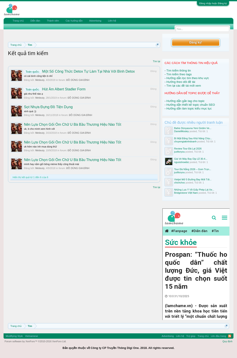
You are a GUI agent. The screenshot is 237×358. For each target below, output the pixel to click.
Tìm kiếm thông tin (178, 70)
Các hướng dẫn (74, 20)
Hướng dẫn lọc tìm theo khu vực (188, 78)
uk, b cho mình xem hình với (39, 128)
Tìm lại (156, 61)
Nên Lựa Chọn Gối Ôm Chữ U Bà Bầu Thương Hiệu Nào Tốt (72, 124)
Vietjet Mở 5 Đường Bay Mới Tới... (192, 179)
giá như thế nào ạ (33, 93)
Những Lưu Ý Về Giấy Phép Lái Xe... (194, 189)
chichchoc (179, 182)
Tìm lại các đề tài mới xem (183, 85)
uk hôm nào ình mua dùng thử (40, 146)
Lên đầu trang (218, 336)
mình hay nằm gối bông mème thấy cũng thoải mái (51, 164)
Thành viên (53, 20)
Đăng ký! (195, 42)
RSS (229, 336)
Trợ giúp (190, 336)
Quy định (228, 341)
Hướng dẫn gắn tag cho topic (186, 101)
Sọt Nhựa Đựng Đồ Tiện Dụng (48, 107)
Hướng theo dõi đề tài (181, 82)
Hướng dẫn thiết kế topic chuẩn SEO (191, 104)
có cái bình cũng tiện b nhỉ (38, 76)
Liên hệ (112, 20)
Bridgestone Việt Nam (186, 192)
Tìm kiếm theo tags (179, 74)
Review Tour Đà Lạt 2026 (187, 148)
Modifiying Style (14, 336)
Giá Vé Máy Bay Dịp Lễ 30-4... (190, 158)
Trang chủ (18, 20)
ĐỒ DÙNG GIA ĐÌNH (77, 80)
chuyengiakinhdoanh (185, 141)
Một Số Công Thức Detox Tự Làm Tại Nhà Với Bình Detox (79, 71)
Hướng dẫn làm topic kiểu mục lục (189, 108)
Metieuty (40, 80)
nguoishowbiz (181, 162)
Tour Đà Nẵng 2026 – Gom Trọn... (192, 169)
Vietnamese (31, 336)
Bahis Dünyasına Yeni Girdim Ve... (192, 128)
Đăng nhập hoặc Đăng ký (213, 3)
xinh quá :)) (30, 111)
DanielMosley (181, 131)
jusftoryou (179, 151)
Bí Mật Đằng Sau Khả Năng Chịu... (193, 138)
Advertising (95, 20)
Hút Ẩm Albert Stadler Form (55, 89)
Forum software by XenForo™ (35, 341)
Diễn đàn (35, 20)
